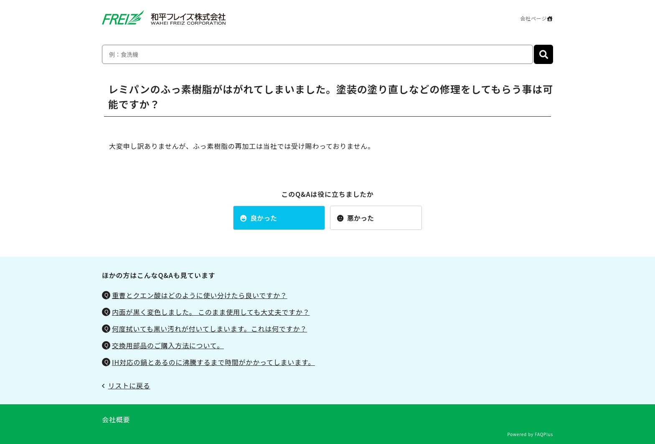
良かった (258, 218)
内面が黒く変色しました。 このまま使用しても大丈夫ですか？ (211, 312)
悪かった (355, 218)
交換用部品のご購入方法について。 (168, 345)
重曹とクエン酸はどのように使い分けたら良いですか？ (199, 295)
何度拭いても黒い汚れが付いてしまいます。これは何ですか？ (209, 329)
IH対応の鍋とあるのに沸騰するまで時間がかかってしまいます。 (213, 362)
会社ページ (536, 18)
